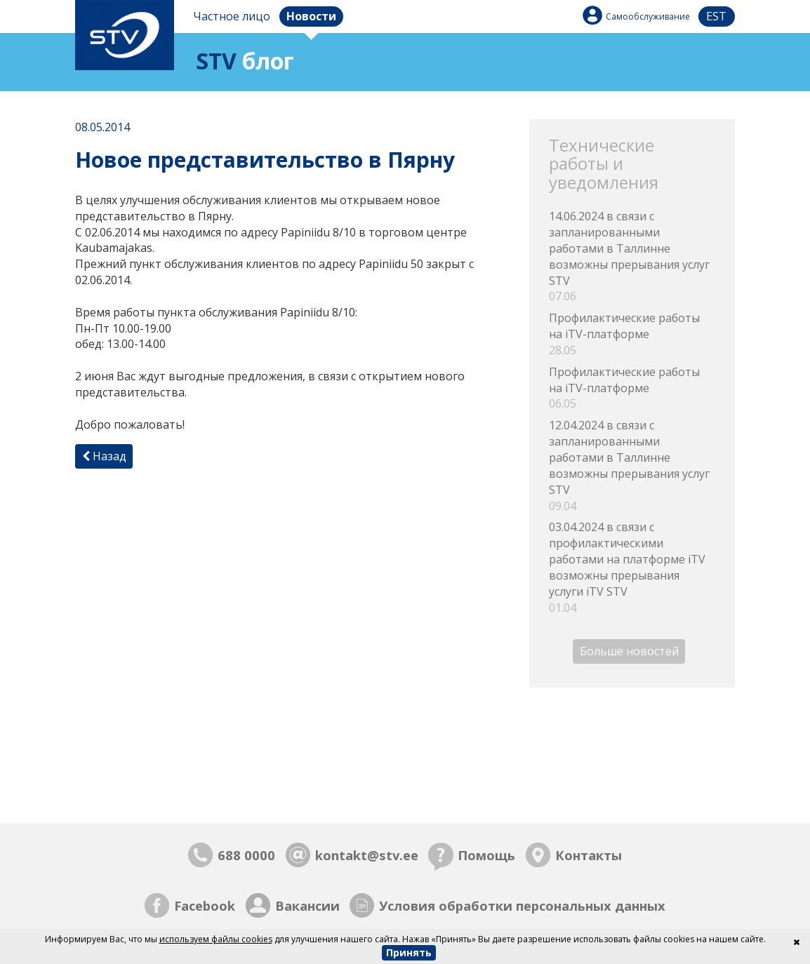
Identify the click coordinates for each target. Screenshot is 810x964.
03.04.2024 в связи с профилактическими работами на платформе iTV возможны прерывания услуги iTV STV (632, 567)
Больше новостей (629, 651)
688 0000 (246, 855)
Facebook (204, 905)
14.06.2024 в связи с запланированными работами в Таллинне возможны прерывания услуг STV (632, 256)
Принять (409, 952)
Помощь (486, 855)
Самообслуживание (648, 16)
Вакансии (307, 905)
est (716, 16)
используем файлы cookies (215, 939)
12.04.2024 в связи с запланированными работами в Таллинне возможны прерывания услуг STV (632, 465)
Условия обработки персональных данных (522, 905)
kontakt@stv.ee (366, 855)
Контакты (588, 855)
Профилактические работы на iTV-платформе (632, 334)
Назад (104, 456)
